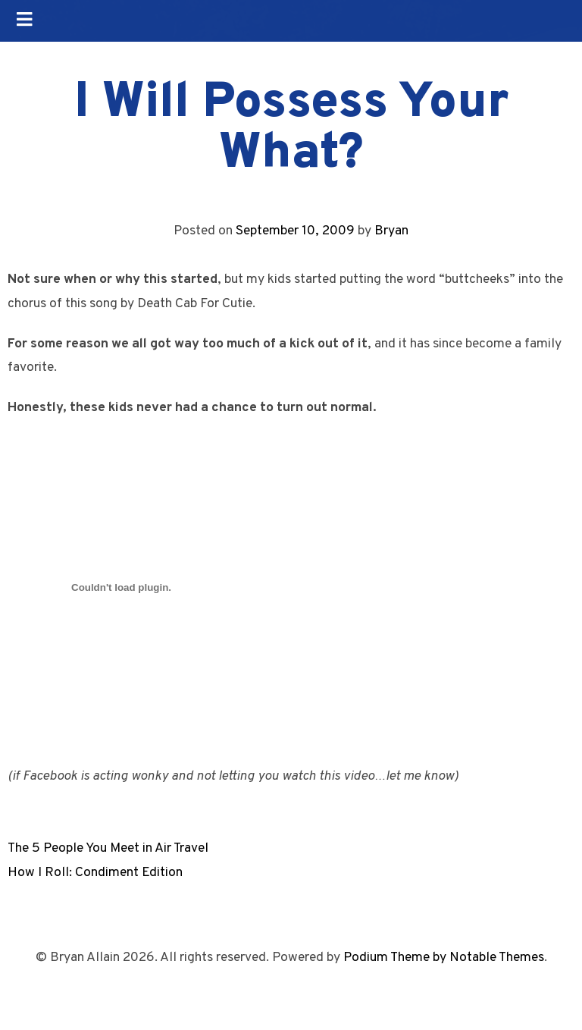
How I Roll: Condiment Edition (95, 872)
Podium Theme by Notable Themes (443, 957)
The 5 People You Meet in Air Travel (108, 848)
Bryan (391, 231)
